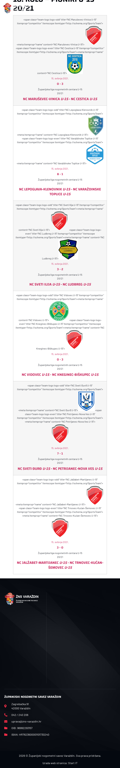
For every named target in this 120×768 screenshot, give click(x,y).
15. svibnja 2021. (60, 78)
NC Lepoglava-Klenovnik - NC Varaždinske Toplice (60, 192)
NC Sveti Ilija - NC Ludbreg (60, 284)
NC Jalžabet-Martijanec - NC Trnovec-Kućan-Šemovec (60, 565)
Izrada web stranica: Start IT (60, 763)
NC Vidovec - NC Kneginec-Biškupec (60, 374)
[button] (39, 8)
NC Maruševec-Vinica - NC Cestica (60, 99)
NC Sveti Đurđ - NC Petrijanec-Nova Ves (60, 468)
